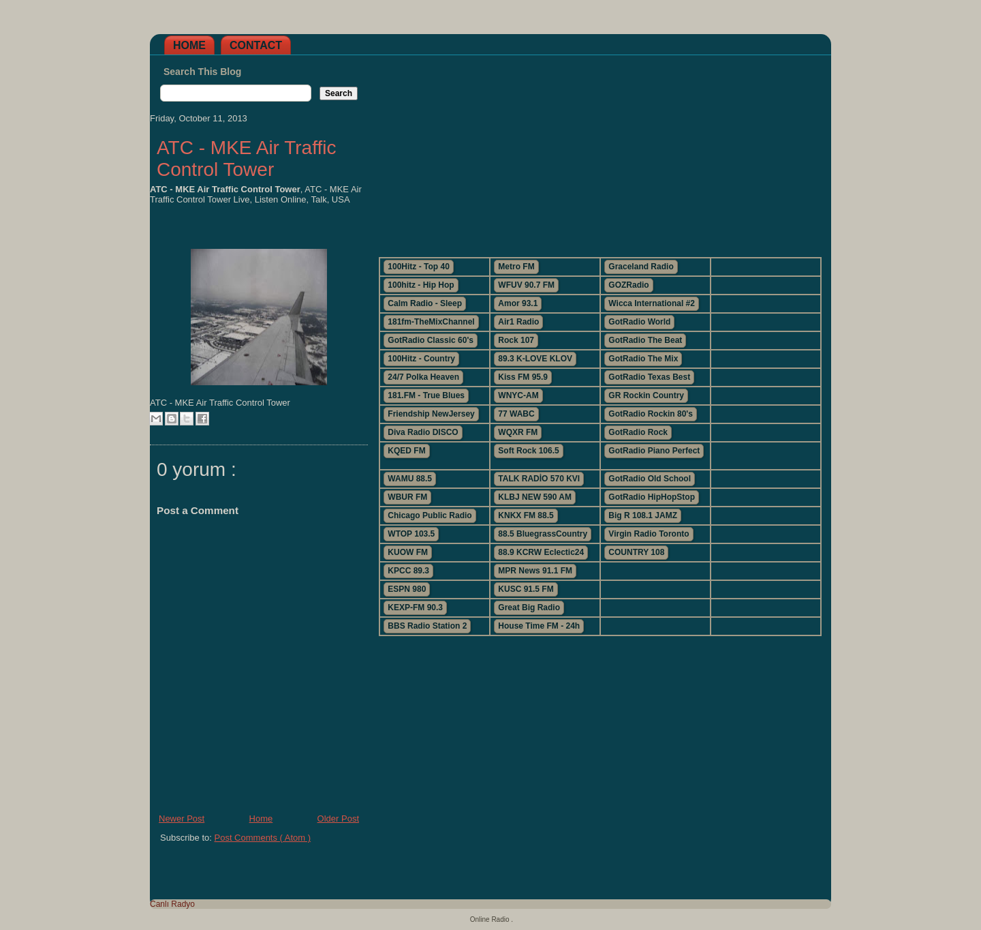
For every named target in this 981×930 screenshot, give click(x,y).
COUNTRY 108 (636, 552)
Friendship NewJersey (431, 414)
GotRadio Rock (638, 432)
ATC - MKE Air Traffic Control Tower (246, 158)
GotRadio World (639, 322)
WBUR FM (407, 497)
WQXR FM (518, 432)
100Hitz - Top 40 (418, 266)
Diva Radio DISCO (423, 432)
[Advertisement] (599, 150)
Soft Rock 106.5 (528, 450)
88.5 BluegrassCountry (542, 534)
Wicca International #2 (651, 303)
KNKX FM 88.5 (525, 515)
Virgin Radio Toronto (648, 534)
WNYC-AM (518, 395)
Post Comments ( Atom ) (263, 837)
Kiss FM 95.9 (523, 377)
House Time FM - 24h (539, 626)
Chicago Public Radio (429, 515)
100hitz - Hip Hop (421, 285)
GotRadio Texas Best (649, 377)
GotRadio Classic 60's (430, 340)
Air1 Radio (518, 322)
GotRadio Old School (649, 478)
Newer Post (181, 818)
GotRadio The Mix (643, 358)
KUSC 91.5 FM (525, 589)
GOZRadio (628, 285)
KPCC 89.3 (408, 570)
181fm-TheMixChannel (431, 322)
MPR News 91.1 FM (535, 570)
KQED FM (406, 450)
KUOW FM (408, 552)
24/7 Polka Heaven (423, 377)
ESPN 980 (407, 589)
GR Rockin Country (646, 395)
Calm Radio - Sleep (425, 303)
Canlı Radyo (172, 904)
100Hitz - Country (421, 358)
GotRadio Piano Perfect (654, 450)
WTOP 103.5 (411, 534)
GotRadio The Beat (645, 340)
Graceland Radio (640, 266)
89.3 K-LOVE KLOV (535, 358)
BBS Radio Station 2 (427, 626)
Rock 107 (516, 340)
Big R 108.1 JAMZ (642, 515)
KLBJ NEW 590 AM (535, 497)
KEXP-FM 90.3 (415, 607)
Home (189, 45)
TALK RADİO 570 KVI (539, 478)
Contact (256, 45)
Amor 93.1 (518, 303)
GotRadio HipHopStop (651, 497)
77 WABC (516, 414)
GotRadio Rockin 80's (650, 414)
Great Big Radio (529, 607)
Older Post (338, 818)
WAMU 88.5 (410, 478)
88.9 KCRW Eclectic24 (541, 552)
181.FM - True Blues (426, 395)
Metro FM (516, 266)
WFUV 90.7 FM (526, 285)
